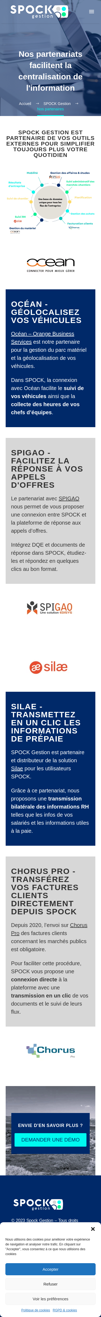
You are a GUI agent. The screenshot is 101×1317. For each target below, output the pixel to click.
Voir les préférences (50, 1299)
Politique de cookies (35, 1310)
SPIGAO (69, 498)
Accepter (50, 1269)
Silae (17, 768)
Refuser (50, 1284)
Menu (91, 11)
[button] (93, 1229)
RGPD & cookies (65, 1310)
